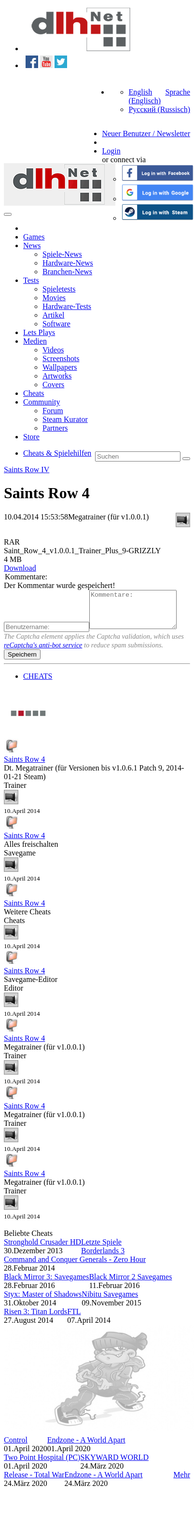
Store (31, 437)
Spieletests (58, 289)
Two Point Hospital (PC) (42, 1464)
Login (111, 151)
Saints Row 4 (24, 766)
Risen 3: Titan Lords (35, 1319)
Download (20, 568)
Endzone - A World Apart (86, 1447)
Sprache (177, 92)
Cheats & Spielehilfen (57, 453)
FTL (74, 1319)
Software (56, 324)
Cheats (33, 393)
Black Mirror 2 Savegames (130, 1284)
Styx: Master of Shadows (43, 1301)
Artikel (53, 315)
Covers (53, 384)
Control (16, 1447)
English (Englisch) (144, 96)
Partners (55, 428)
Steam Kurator (65, 419)
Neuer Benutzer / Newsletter (146, 133)
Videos (53, 350)
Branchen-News (67, 271)
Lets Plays (39, 332)
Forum (52, 410)
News (32, 245)
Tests (31, 280)
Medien (35, 341)
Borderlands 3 (103, 1258)
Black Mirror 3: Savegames (46, 1284)
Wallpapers (59, 367)
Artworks (56, 376)
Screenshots (60, 358)
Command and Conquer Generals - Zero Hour (75, 1266)
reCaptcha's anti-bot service (43, 652)
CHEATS (37, 683)
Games (33, 237)
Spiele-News (62, 254)
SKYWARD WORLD (114, 1464)
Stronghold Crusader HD (42, 1249)
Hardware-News (67, 263)
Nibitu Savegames (110, 1301)
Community (41, 402)
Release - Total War (34, 1482)
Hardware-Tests (66, 306)
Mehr (181, 1482)
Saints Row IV (26, 469)
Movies (54, 298)
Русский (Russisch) (159, 109)
